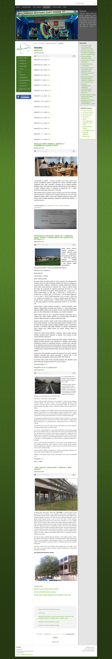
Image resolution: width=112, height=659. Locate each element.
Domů (35, 43)
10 (64, 634)
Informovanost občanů (51, 43)
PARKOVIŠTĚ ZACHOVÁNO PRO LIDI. (49, 609)
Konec (55, 637)
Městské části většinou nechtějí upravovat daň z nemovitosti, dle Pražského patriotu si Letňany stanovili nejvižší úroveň (56, 617)
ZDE (49, 59)
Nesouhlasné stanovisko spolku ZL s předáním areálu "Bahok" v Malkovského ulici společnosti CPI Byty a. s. (53, 237)
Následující (70, 634)
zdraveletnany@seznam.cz (26, 654)
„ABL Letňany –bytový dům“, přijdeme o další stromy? (53, 468)
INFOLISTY (38, 50)
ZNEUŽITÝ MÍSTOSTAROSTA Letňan (49, 622)
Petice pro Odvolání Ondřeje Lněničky (49, 625)
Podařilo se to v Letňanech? (45, 367)
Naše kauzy (42, 613)
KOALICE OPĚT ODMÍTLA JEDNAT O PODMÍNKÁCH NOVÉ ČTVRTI (49, 144)
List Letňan (41, 43)
